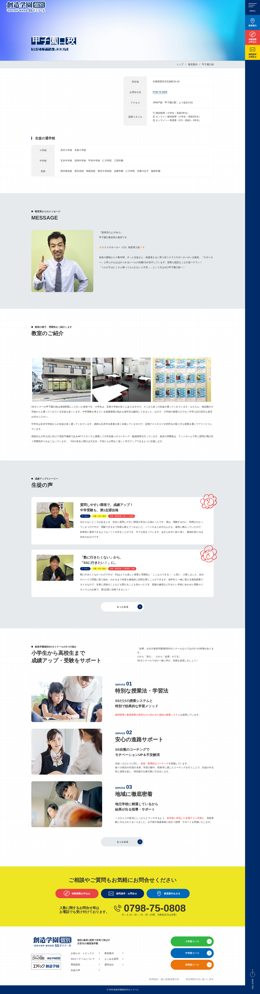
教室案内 (109, 953)
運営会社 (109, 964)
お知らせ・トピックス (82, 953)
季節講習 (75, 964)
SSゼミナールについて (83, 959)
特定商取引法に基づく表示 (200, 979)
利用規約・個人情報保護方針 (164, 979)
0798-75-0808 (160, 92)
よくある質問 (111, 959)
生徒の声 (75, 970)
